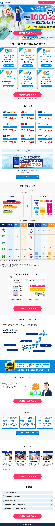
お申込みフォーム (5, 463)
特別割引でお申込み (26, 33)
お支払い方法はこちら (6, 469)
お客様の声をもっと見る (27, 433)
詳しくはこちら (27, 177)
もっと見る (10, 427)
